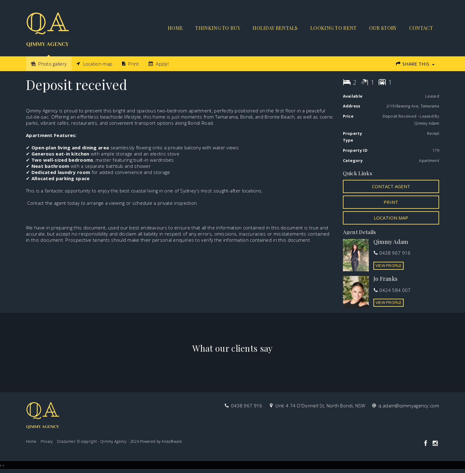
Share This (414, 64)
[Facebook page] (426, 443)
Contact (421, 28)
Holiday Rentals (275, 28)
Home (175, 28)
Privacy (47, 441)
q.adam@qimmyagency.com (408, 405)
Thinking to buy (217, 28)
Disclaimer (66, 441)
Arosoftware (172, 441)
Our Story (383, 28)
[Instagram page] (435, 443)
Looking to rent (333, 28)
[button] (391, 202)
